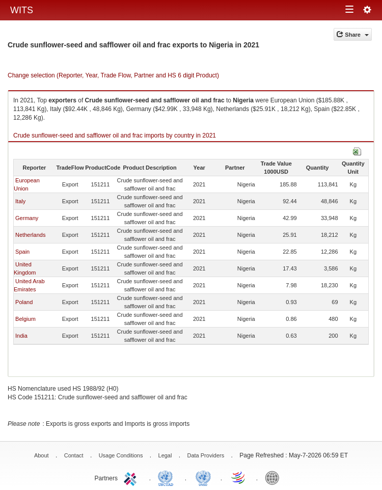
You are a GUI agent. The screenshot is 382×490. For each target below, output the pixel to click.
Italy (20, 201)
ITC (132, 477)
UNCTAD (167, 477)
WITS (21, 10)
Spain (22, 252)
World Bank (274, 477)
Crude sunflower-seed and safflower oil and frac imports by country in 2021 (114, 135)
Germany (26, 218)
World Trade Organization (239, 477)
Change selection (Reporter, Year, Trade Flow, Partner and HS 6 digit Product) (113, 75)
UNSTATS (203, 477)
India (21, 336)
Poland (24, 302)
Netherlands (30, 235)
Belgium (25, 319)
